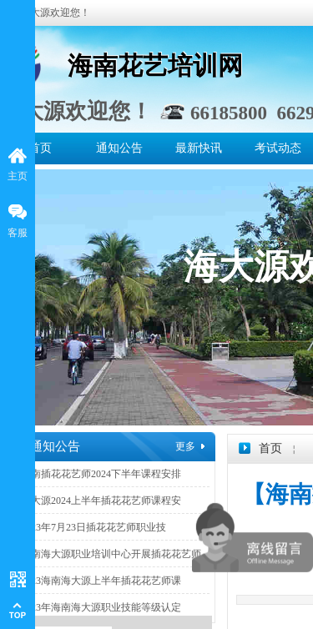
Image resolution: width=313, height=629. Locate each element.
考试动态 (278, 148)
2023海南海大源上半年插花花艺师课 (101, 580)
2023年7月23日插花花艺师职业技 (93, 527)
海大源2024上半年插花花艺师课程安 (101, 500)
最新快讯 (198, 148)
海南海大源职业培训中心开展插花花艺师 (111, 554)
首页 (40, 148)
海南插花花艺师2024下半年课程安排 (101, 474)
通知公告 (119, 148)
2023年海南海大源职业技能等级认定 (101, 607)
